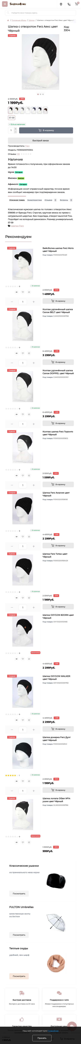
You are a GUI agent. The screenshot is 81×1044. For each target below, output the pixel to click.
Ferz (27, 146)
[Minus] (15, 132)
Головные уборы (19, 20)
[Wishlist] (23, 292)
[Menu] (5, 4)
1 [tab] (38, 94)
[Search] (8, 13)
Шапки (32, 20)
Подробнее (53, 1031)
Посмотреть (19, 893)
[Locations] (61, 4)
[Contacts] (69, 4)
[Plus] (15, 128)
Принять (41, 1038)
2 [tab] (40, 94)
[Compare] (29, 292)
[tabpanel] (40, 62)
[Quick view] (16, 292)
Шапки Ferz (17, 226)
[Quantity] (11, 130)
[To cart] (58, 301)
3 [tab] (43, 94)
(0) (18, 154)
